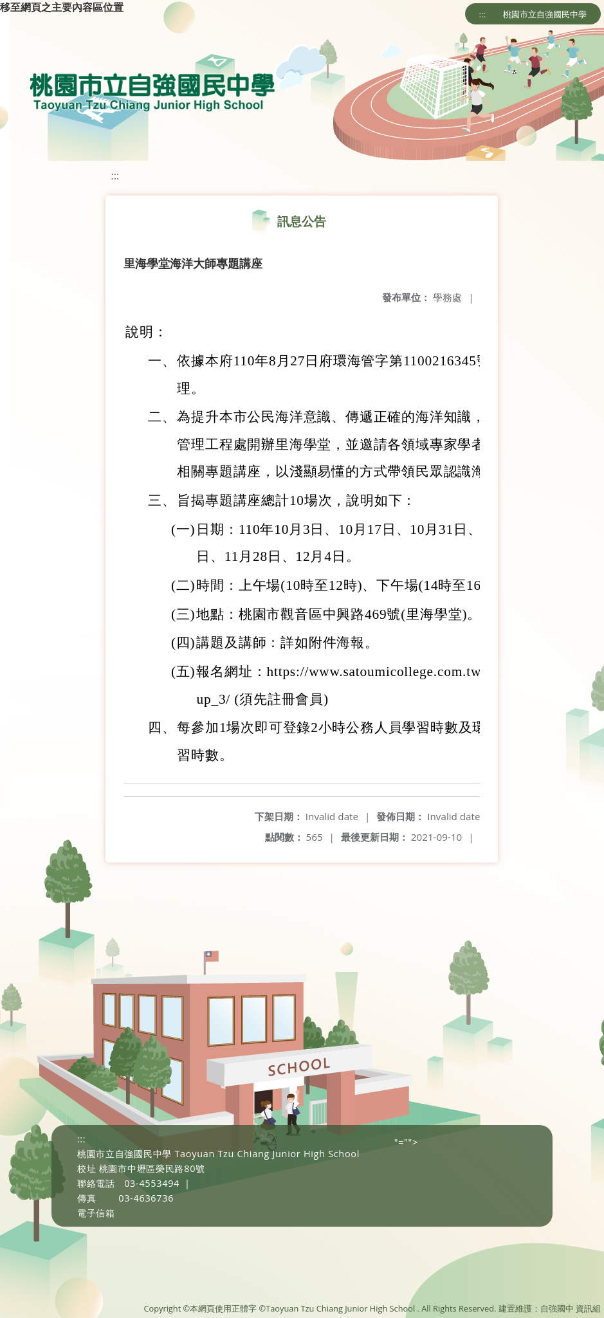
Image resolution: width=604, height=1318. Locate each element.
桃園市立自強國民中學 (545, 14)
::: (482, 14)
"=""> (406, 1142)
